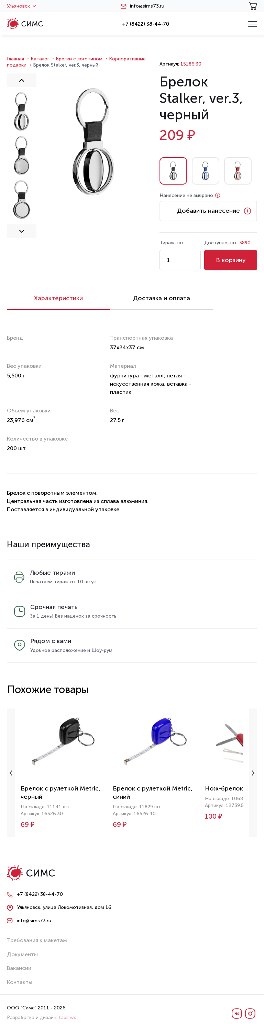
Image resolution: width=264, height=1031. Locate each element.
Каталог (40, 59)
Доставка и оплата (161, 298)
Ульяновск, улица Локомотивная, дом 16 (64, 907)
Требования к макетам (37, 940)
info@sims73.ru (147, 6)
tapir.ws (67, 1017)
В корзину (231, 260)
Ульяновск (21, 6)
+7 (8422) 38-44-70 (145, 24)
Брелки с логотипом (79, 59)
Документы (22, 954)
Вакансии (19, 968)
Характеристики (58, 298)
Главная (15, 59)
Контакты (19, 982)
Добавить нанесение (208, 210)
